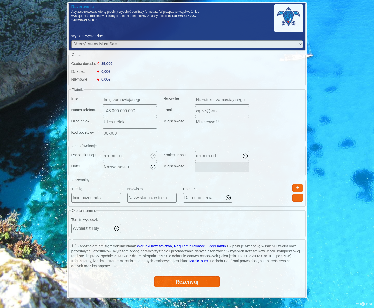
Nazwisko (171, 99)
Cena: (77, 55)
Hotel (75, 166)
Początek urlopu (84, 155)
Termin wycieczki (85, 220)
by (363, 304)
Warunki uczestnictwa (154, 246)
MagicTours (198, 261)
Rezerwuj (187, 282)
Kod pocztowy (82, 132)
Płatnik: (78, 90)
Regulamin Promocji (190, 246)
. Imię (76, 189)
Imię (74, 99)
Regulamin (217, 246)
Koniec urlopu (175, 155)
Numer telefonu (83, 110)
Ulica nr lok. (80, 121)
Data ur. (189, 189)
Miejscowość (174, 121)
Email (168, 110)
